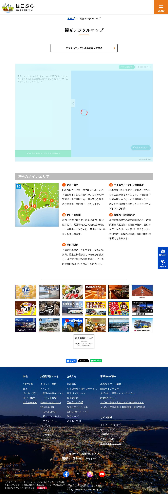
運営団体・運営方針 (72, 458)
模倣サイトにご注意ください (84, 453)
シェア (71, 360)
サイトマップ (93, 458)
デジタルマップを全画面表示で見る (90, 48)
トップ (71, 18)
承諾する (41, 488)
